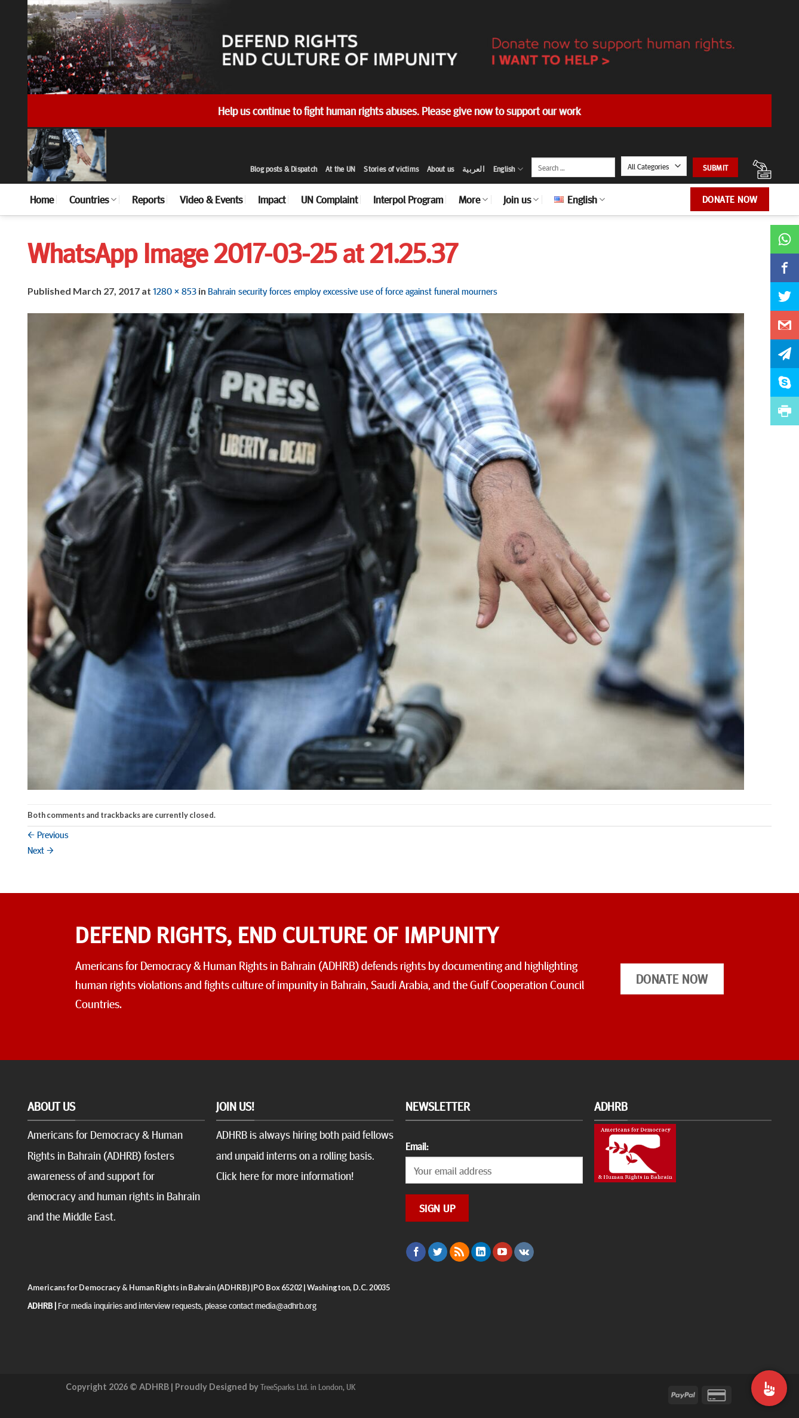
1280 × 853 (174, 290)
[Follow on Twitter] (438, 1252)
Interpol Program (408, 199)
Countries (92, 199)
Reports (148, 199)
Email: (416, 1146)
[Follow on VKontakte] (524, 1252)
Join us (521, 199)
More (473, 199)
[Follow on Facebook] (416, 1252)
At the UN (340, 168)
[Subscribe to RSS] (459, 1252)
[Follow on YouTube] (502, 1252)
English (508, 169)
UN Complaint (329, 199)
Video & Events (211, 199)
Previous (48, 834)
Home (42, 199)
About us (440, 168)
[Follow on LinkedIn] (481, 1252)
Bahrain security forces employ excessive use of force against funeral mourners (352, 290)
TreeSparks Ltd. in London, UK (307, 1386)
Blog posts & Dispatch (283, 168)
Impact (271, 199)
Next (40, 849)
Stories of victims (391, 168)
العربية (473, 168)
